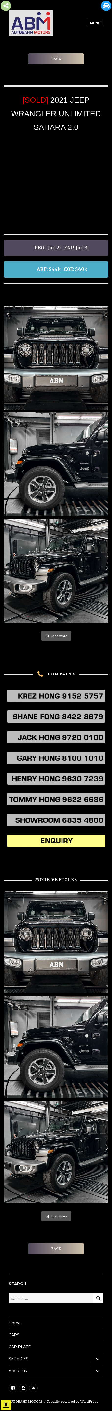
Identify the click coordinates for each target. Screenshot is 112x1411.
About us (18, 1370)
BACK (56, 59)
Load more (56, 636)
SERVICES (18, 1358)
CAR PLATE (20, 1347)
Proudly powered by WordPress (72, 1402)
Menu (95, 23)
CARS (14, 1335)
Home (15, 1323)
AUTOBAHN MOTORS (26, 1402)
